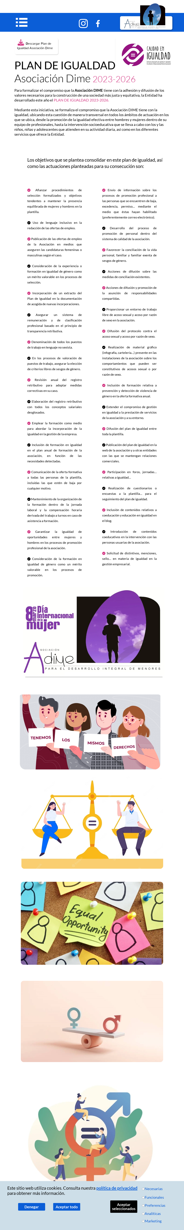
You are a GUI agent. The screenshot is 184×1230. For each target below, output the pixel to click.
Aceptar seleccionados (123, 1206)
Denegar (31, 1207)
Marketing (153, 1221)
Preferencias (155, 1205)
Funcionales (154, 1197)
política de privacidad (116, 1188)
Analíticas (153, 1213)
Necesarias (154, 1188)
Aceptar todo (67, 1207)
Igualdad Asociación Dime (33, 48)
